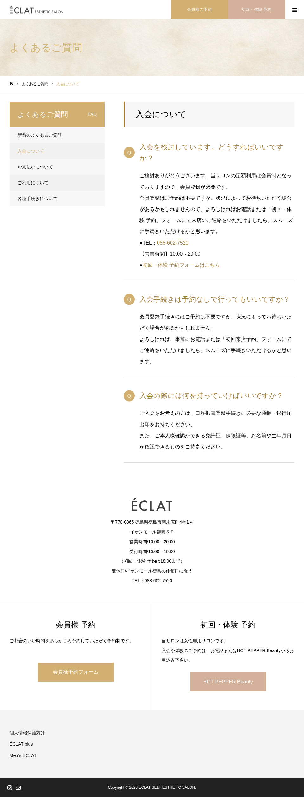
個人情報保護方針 (27, 732)
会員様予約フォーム (76, 672)
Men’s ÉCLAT (23, 755)
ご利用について (33, 182)
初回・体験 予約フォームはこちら (181, 265)
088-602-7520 (173, 242)
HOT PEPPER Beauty (228, 681)
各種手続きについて (37, 198)
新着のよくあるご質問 (39, 135)
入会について (30, 151)
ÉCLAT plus (21, 744)
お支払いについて (35, 166)
